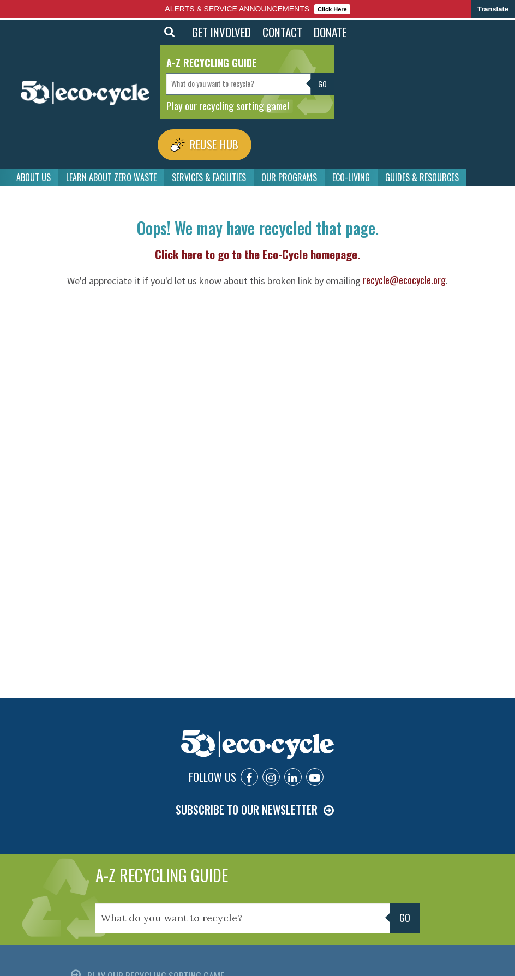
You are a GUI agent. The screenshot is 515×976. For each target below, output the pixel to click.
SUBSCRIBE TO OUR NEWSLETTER (247, 805)
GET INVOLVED (221, 31)
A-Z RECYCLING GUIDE (161, 870)
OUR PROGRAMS (289, 172)
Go (322, 83)
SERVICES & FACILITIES (209, 172)
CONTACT (282, 31)
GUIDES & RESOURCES (422, 172)
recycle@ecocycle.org (404, 275)
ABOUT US (33, 172)
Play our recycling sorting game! (227, 105)
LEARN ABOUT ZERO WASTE (111, 172)
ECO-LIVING (351, 172)
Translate (492, 9)
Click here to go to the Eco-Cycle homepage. (257, 249)
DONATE (330, 31)
